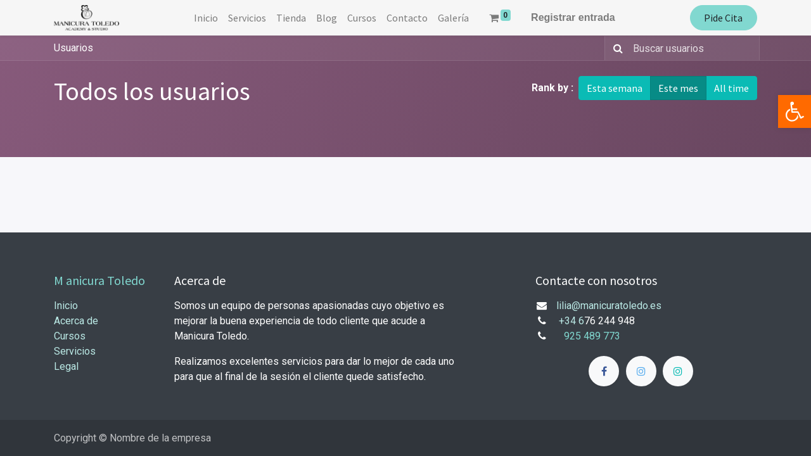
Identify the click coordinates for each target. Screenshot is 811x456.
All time (731, 88)
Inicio (66, 306)
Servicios (75, 351)
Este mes (678, 88)
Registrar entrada (573, 17)
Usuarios (73, 48)
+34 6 (571, 321)
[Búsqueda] (615, 48)
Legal (66, 366)
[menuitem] (206, 17)
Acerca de (76, 321)
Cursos (70, 336)
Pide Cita (723, 17)
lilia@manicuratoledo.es (608, 306)
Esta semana (614, 88)
